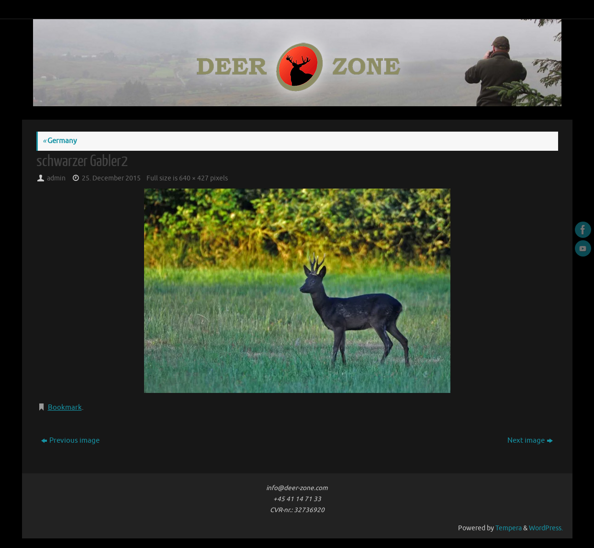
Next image (530, 440)
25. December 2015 (111, 178)
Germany (60, 140)
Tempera (508, 528)
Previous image (70, 440)
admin (56, 178)
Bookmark (65, 407)
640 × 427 (194, 178)
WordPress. (546, 528)
